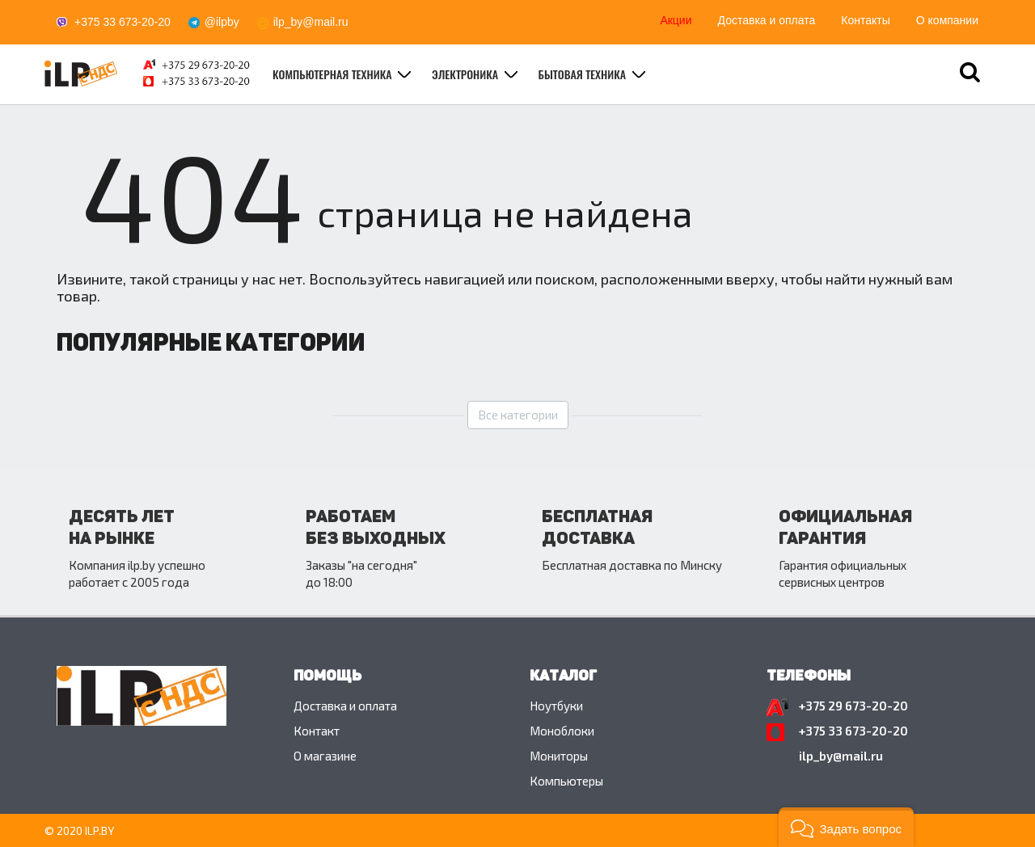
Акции (675, 20)
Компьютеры (566, 780)
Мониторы (559, 755)
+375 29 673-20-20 (853, 705)
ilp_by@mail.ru (311, 21)
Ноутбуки (556, 705)
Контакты (865, 20)
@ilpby (222, 21)
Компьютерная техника (333, 73)
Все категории (518, 414)
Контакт (317, 730)
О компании (947, 20)
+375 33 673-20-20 (122, 21)
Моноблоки (562, 730)
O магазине (325, 755)
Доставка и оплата (767, 20)
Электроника (466, 73)
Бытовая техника (584, 73)
